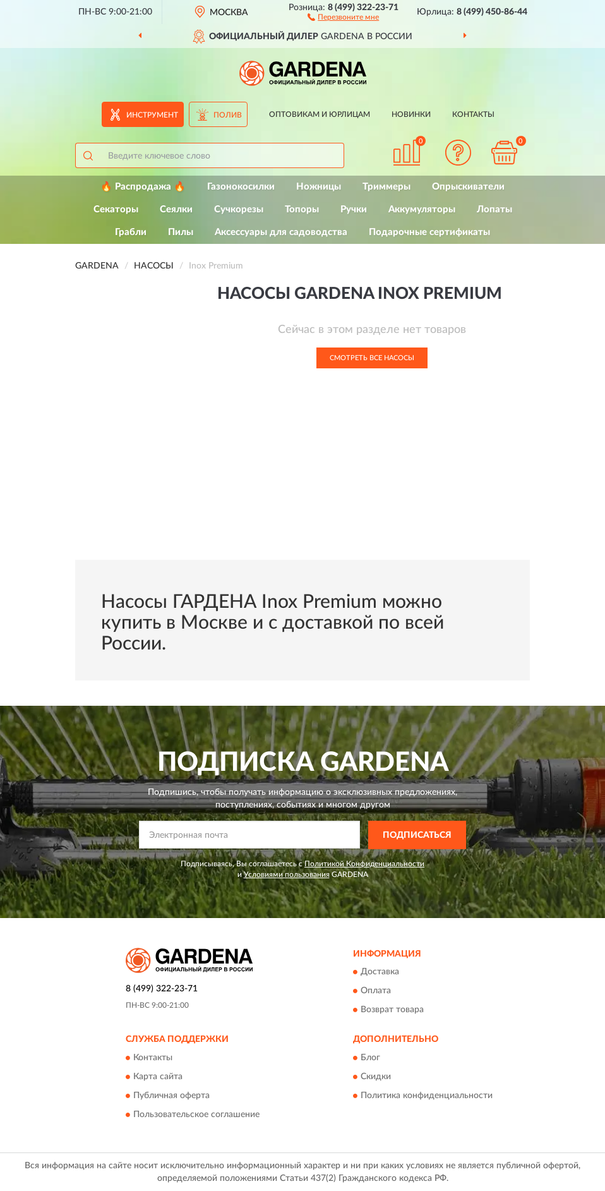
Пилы (180, 232)
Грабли (131, 232)
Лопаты (494, 209)
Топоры (302, 209)
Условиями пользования (287, 874)
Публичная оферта (171, 1095)
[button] (343, 16)
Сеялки (176, 209)
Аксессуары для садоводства (281, 232)
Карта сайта (158, 1076)
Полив (227, 115)
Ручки (353, 209)
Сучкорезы (238, 209)
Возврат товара (392, 1010)
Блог (370, 1057)
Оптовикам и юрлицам (319, 114)
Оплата (376, 991)
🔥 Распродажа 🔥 (143, 186)
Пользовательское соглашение (196, 1114)
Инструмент (152, 115)
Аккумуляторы (421, 209)
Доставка (380, 972)
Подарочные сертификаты (429, 232)
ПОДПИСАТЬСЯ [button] (417, 835)
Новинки (411, 114)
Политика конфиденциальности (427, 1095)
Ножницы (318, 186)
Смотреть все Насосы (372, 357)
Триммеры (386, 186)
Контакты (473, 114)
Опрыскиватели (468, 186)
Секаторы (115, 209)
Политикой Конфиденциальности (364, 864)
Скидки (376, 1076)
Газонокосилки (241, 186)
